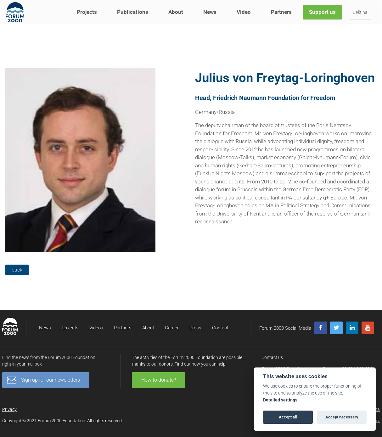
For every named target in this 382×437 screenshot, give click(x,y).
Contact (220, 328)
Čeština (361, 18)
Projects (88, 18)
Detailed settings (280, 400)
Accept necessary (341, 417)
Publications (133, 18)
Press (195, 328)
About (177, 18)
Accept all (288, 417)
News (211, 18)
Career (172, 328)
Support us (323, 18)
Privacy (9, 409)
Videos (96, 328)
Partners (282, 18)
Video (245, 18)
